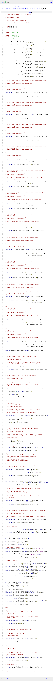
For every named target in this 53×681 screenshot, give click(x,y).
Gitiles (8, 678)
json (50, 678)
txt (47, 678)
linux (2, 7)
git (15, 7)
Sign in (50, 2)
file (30, 12)
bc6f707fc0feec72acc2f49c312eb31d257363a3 (14, 9)
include (33, 9)
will (18, 7)
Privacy (12, 678)
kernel (11, 7)
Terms (16, 678)
